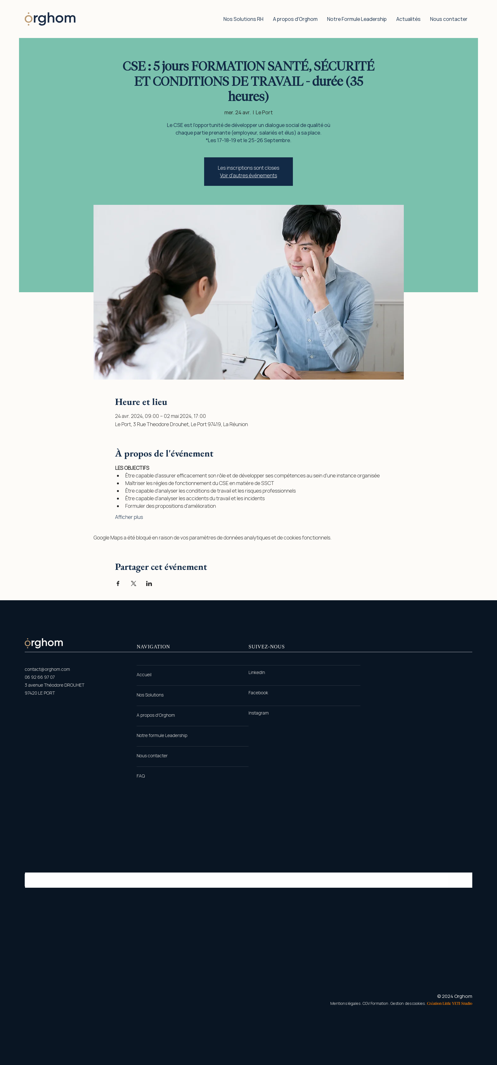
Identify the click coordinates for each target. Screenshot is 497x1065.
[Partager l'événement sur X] (134, 583)
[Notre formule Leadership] (162, 735)
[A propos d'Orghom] (156, 715)
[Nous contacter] (152, 755)
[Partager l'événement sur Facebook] (118, 583)
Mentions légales (345, 1003)
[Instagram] (258, 712)
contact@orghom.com (47, 669)
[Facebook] (258, 692)
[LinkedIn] (256, 672)
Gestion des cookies (407, 1003)
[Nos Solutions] (150, 694)
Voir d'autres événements (248, 175)
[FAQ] (141, 775)
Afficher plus (129, 517)
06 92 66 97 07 (40, 677)
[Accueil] (144, 674)
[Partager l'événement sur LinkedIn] (149, 583)
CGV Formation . (376, 1003)
